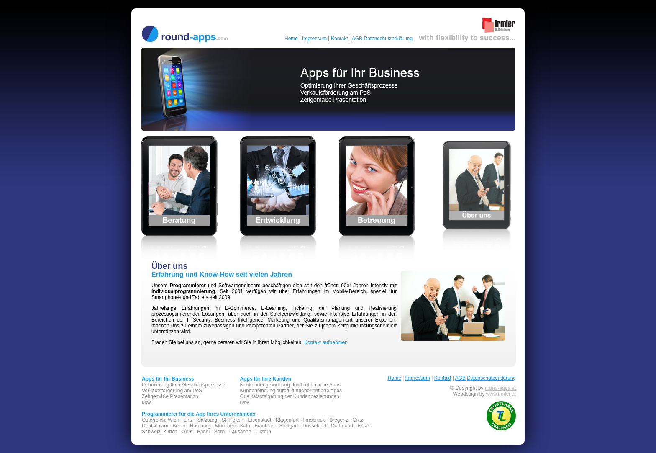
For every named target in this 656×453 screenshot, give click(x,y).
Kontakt (339, 38)
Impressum (314, 38)
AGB (357, 38)
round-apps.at (500, 388)
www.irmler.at (501, 394)
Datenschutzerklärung (388, 38)
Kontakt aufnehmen (326, 342)
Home (291, 38)
